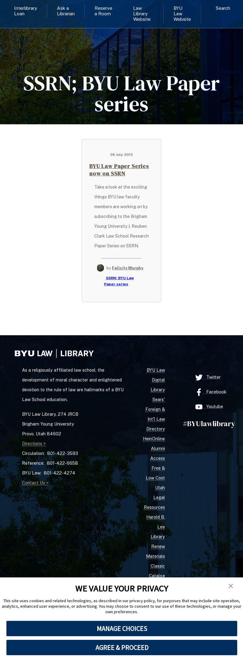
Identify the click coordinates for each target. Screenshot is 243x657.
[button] (231, 586)
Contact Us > (35, 482)
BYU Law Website (182, 14)
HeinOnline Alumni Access (154, 448)
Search (223, 8)
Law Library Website (142, 14)
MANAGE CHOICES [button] (122, 628)
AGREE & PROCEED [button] (121, 647)
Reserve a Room (103, 11)
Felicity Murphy (127, 268)
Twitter (208, 377)
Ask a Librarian (66, 11)
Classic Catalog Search (157, 575)
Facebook (210, 392)
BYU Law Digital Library (156, 379)
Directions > (34, 443)
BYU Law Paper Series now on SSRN (119, 169)
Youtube (209, 407)
